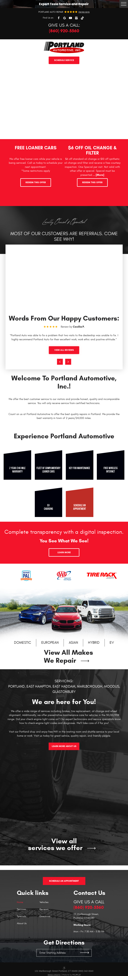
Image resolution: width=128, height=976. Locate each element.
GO (84, 948)
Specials (21, 912)
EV (112, 643)
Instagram (76, 18)
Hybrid (94, 643)
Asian (73, 643)
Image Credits (54, 970)
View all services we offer (55, 844)
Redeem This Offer (36, 182)
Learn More (64, 552)
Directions (45, 912)
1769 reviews (84, 12)
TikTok (82, 18)
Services (21, 905)
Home (20, 898)
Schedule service (64, 60)
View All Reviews (64, 350)
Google (65, 18)
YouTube (71, 18)
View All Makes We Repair (68, 656)
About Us (21, 919)
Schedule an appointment (79, 507)
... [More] (98, 175)
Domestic (22, 643)
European (50, 643)
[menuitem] (28, 899)
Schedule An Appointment (64, 876)
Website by (71, 970)
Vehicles (44, 898)
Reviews (44, 905)
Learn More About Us (64, 746)
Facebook (59, 18)
